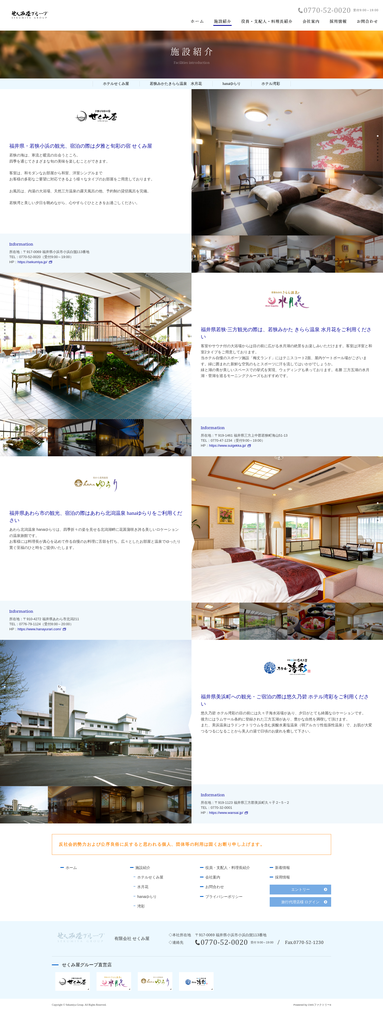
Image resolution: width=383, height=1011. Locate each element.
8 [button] (378, 160)
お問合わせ (214, 887)
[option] (287, 162)
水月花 (142, 887)
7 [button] (378, 157)
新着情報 (282, 867)
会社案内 (212, 877)
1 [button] (378, 136)
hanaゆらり (232, 84)
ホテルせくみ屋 (116, 84)
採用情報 (282, 877)
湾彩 (141, 906)
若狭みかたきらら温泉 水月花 (176, 84)
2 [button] (378, 140)
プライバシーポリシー (224, 896)
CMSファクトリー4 (319, 1004)
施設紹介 (142, 867)
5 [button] (378, 150)
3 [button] (378, 143)
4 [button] (378, 147)
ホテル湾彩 (270, 84)
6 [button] (378, 153)
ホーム (71, 867)
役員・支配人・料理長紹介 (227, 867)
